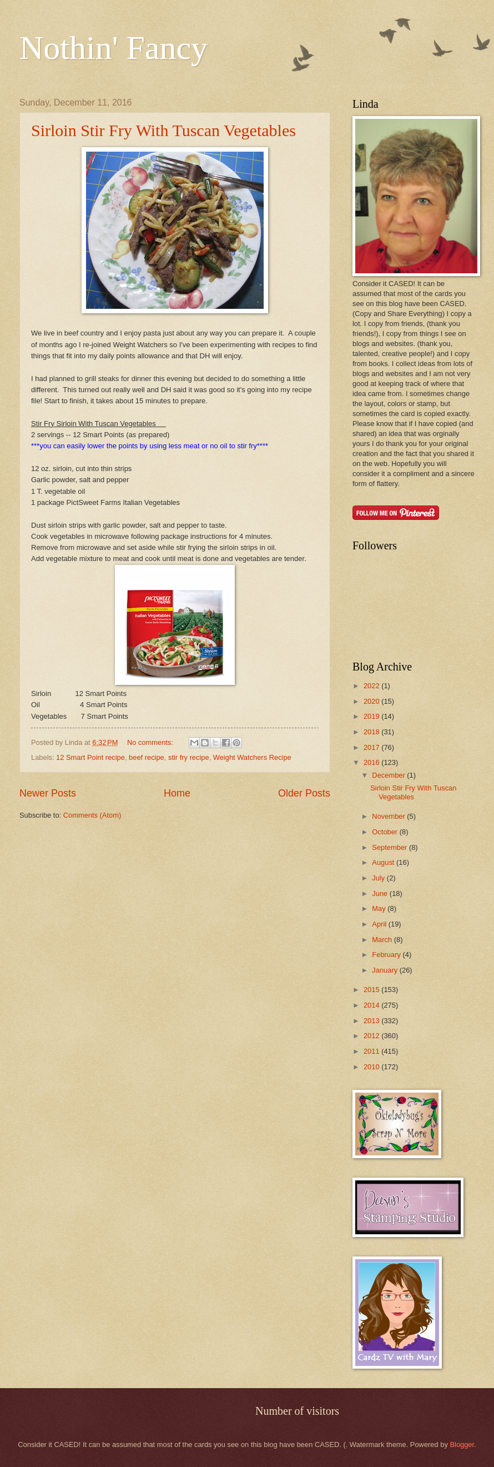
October (385, 832)
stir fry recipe (188, 757)
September (390, 847)
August (384, 862)
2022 (372, 686)
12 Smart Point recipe (90, 757)
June (381, 893)
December (389, 775)
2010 (372, 1067)
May (379, 908)
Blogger (462, 1444)
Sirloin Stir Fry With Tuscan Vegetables (163, 130)
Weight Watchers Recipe (252, 757)
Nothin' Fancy (113, 47)
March (383, 939)
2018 (372, 732)
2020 (372, 701)
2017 (372, 747)
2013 (372, 1021)
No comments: (151, 742)
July (379, 878)
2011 (372, 1051)
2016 (372, 762)
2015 (372, 989)
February (387, 954)
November (389, 816)
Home (177, 793)
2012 (372, 1036)
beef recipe (146, 757)
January (385, 970)
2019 (372, 716)
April (380, 924)
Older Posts (304, 793)
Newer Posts (47, 793)
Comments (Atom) (92, 815)
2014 (372, 1005)
